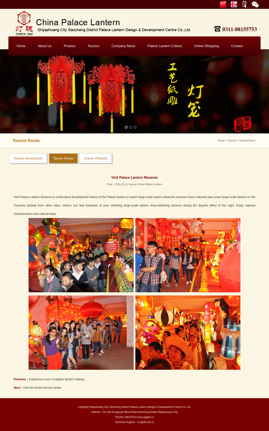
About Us (45, 46)
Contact (237, 46)
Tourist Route (246, 140)
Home (21, 46)
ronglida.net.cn (145, 422)
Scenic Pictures (95, 158)
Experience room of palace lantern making (56, 379)
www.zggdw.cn (145, 417)
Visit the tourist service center (42, 387)
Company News (123, 46)
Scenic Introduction (28, 158)
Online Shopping (206, 46)
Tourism (93, 46)
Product (69, 46)
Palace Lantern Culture (165, 46)
